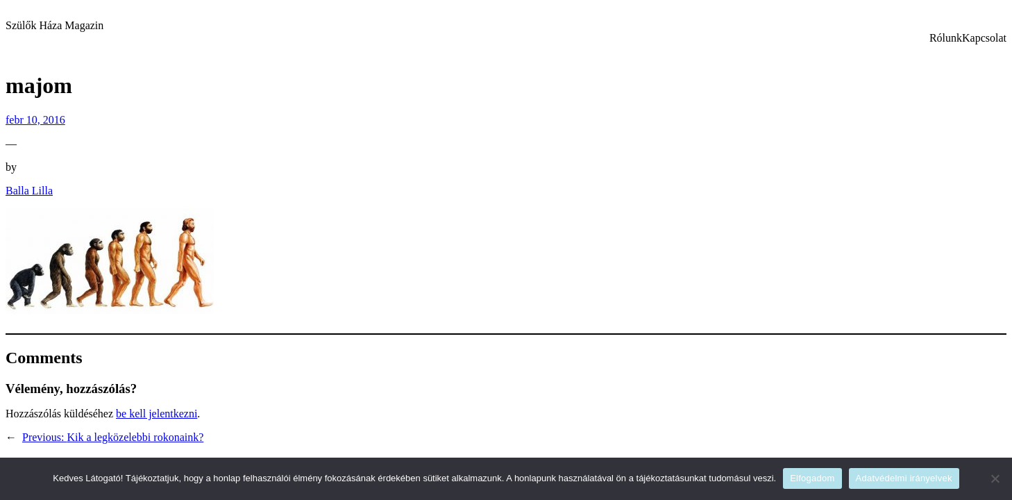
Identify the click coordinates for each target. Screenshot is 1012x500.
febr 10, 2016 (35, 120)
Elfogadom (812, 478)
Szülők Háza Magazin (54, 25)
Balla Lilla (29, 191)
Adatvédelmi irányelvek (904, 478)
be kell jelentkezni (156, 413)
